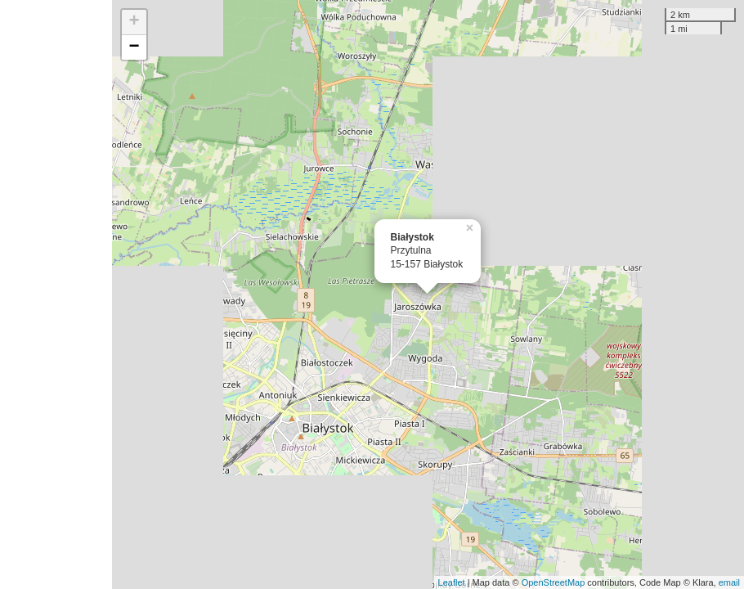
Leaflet (451, 582)
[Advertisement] (56, 294)
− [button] (133, 47)
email (729, 582)
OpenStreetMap (553, 582)
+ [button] (133, 22)
